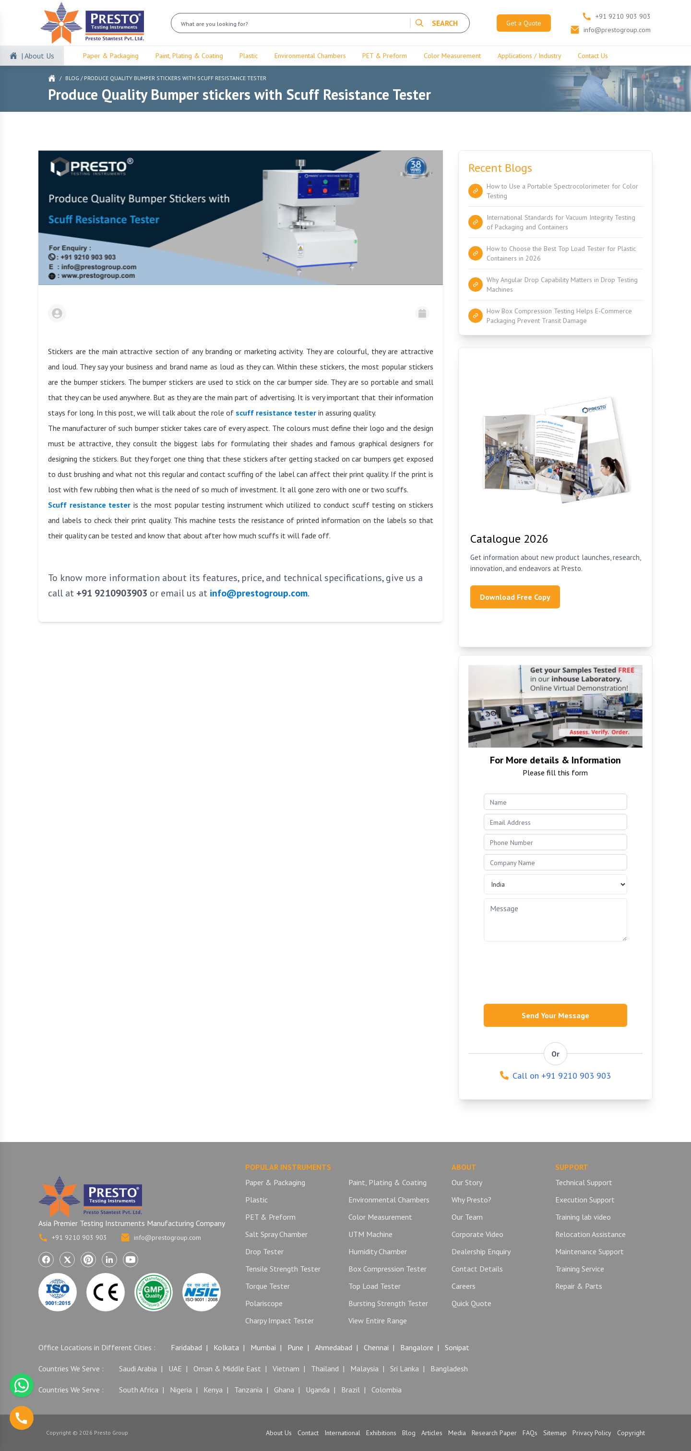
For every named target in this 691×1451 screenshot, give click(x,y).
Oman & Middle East (227, 1368)
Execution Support (585, 1199)
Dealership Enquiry (481, 1251)
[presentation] (557, 969)
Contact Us (593, 55)
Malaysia (364, 1368)
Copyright (631, 1432)
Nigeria (181, 1389)
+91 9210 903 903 (72, 1237)
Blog (72, 78)
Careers (464, 1286)
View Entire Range (377, 1320)
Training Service (579, 1268)
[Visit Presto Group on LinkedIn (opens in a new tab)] (109, 1259)
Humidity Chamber (377, 1251)
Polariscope (264, 1303)
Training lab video (583, 1217)
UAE (175, 1368)
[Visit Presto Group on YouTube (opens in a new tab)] (130, 1259)
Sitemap (555, 1432)
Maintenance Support (589, 1251)
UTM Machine (370, 1234)
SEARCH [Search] (436, 23)
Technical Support (583, 1182)
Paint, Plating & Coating (189, 55)
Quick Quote (471, 1303)
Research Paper (494, 1432)
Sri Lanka (404, 1368)
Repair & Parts (578, 1286)
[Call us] (22, 1418)
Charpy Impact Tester (279, 1320)
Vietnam (286, 1368)
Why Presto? (471, 1199)
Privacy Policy (591, 1432)
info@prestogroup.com (160, 1237)
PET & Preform (384, 55)
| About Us (37, 55)
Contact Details (477, 1268)
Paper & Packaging (111, 55)
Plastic (248, 55)
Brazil (350, 1389)
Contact (308, 1432)
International (342, 1432)
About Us (279, 1432)
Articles (431, 1432)
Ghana (284, 1389)
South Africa (138, 1389)
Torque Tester (267, 1286)
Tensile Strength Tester (283, 1268)
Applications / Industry (529, 55)
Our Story (467, 1182)
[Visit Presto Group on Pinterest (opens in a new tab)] (88, 1259)
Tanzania (248, 1389)
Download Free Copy (515, 597)
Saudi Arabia (138, 1368)
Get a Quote (523, 23)
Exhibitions (381, 1432)
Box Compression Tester (387, 1268)
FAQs (530, 1432)
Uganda (318, 1389)
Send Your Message (555, 1015)
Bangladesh (449, 1368)
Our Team (467, 1217)
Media (457, 1432)
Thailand (325, 1368)
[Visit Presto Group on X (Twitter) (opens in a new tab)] (67, 1259)
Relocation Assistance (590, 1234)
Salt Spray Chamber (276, 1234)
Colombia (386, 1389)
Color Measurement (452, 55)
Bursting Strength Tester (388, 1303)
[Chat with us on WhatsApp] (22, 1385)
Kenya (213, 1389)
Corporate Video (477, 1234)
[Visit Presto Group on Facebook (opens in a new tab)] (46, 1259)
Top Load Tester (374, 1286)
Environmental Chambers (310, 55)
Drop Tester (264, 1251)
